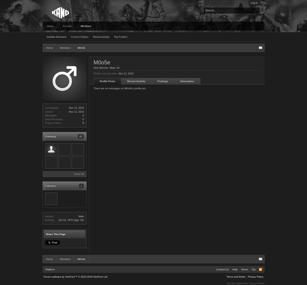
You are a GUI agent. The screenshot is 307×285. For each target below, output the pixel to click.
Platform (50, 269)
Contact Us (222, 269)
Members (86, 26)
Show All (79, 174)
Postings (163, 81)
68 (80, 136)
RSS (260, 269)
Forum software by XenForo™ (76, 276)
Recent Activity (101, 36)
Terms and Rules (235, 276)
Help (235, 269)
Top (254, 269)
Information (187, 81)
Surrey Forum (256, 283)
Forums (67, 26)
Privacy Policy (255, 276)
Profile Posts (107, 81)
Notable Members (57, 36)
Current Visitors (79, 36)
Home (50, 26)
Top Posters (120, 36)
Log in (254, 2)
